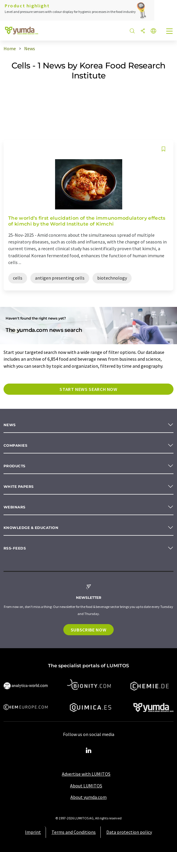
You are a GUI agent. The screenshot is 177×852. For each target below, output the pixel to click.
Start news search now (88, 389)
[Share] (143, 31)
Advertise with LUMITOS (86, 774)
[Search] (132, 31)
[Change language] (153, 31)
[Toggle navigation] (169, 32)
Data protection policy (129, 832)
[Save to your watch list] (163, 149)
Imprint (33, 832)
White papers (19, 486)
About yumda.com (88, 797)
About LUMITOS (86, 786)
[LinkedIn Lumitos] (89, 751)
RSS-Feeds (15, 548)
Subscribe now (88, 630)
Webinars (15, 507)
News (10, 425)
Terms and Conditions (74, 832)
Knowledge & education (31, 527)
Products (15, 466)
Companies (15, 445)
